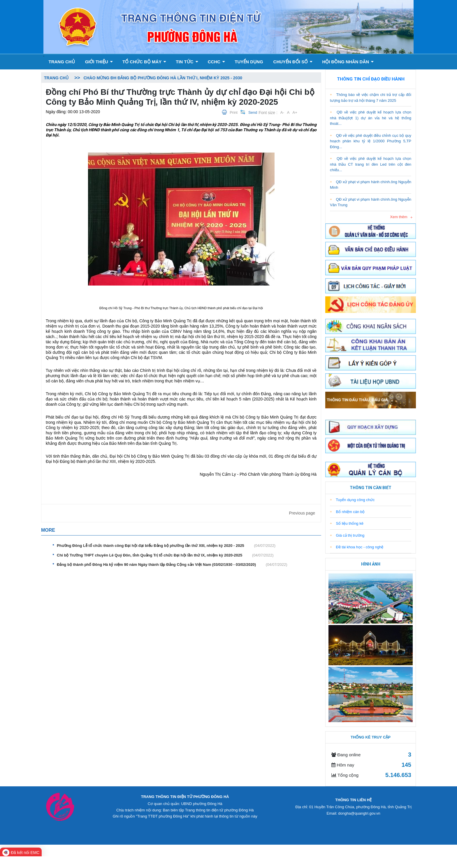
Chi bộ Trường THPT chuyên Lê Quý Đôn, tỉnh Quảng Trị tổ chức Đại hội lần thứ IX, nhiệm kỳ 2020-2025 (165, 555)
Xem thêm (398, 217)
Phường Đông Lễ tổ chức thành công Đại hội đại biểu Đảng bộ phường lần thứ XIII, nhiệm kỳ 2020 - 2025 (166, 546)
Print (234, 112)
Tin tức (187, 61)
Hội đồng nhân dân (348, 61)
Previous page (302, 513)
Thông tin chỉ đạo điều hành (371, 79)
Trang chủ (61, 61)
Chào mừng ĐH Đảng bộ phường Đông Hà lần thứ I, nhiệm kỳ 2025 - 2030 (162, 78)
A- (282, 112)
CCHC (216, 61)
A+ (295, 112)
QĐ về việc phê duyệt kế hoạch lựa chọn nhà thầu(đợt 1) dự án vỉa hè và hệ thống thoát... (370, 118)
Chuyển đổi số (293, 61)
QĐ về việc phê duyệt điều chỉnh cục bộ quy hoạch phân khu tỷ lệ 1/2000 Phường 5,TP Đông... (370, 141)
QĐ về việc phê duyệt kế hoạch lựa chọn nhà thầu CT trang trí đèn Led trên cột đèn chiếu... (370, 164)
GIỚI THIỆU (99, 61)
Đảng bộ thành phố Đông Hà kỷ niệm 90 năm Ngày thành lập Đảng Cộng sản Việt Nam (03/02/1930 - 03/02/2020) (172, 565)
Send (252, 112)
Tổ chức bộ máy (144, 61)
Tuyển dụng (249, 61)
